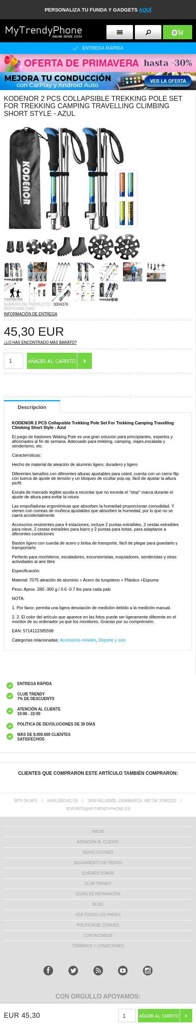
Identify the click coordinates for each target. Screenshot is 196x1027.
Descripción (32, 407)
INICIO (98, 831)
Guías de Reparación (98, 894)
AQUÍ (145, 10)
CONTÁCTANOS (98, 935)
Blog (98, 904)
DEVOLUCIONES (98, 852)
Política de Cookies (98, 925)
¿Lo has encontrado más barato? (40, 342)
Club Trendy (98, 883)
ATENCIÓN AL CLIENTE (98, 842)
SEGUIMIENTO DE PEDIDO (98, 863)
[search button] (148, 32)
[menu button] (119, 32)
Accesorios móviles (78, 640)
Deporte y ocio (112, 640)
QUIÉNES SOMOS (97, 873)
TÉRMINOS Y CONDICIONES (98, 946)
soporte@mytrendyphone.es (98, 809)
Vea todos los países (98, 915)
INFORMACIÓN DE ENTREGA (30, 314)
